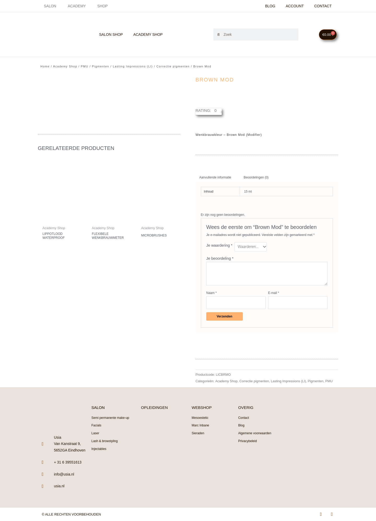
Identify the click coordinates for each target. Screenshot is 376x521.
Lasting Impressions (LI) (133, 66)
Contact (323, 6)
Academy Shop (148, 34)
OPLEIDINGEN (154, 407)
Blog (270, 6)
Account (295, 6)
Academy (77, 6)
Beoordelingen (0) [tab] (256, 177)
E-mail (273, 293)
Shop (102, 6)
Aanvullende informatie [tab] (215, 177)
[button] (209, 111)
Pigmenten (100, 66)
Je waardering (219, 245)
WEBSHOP (202, 407)
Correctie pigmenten (173, 66)
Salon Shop (111, 34)
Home (45, 66)
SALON (98, 407)
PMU (84, 66)
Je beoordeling (219, 258)
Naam (211, 293)
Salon (50, 6)
